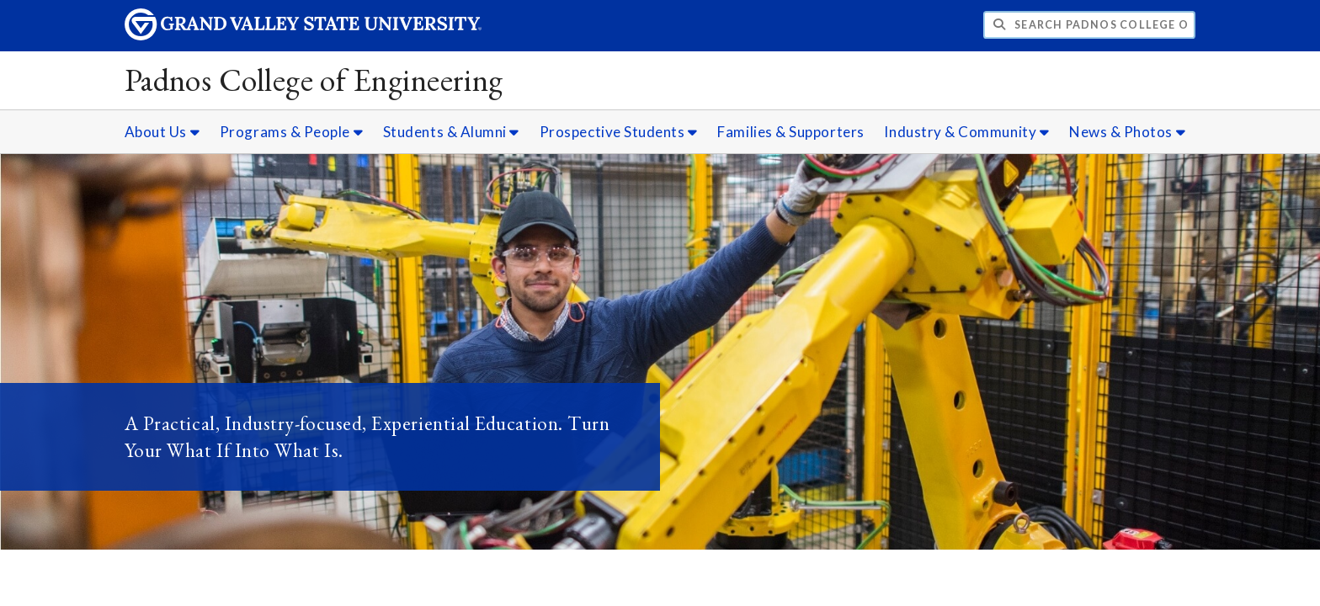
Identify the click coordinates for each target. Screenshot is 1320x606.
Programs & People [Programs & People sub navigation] (291, 132)
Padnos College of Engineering (314, 79)
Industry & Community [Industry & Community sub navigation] (966, 132)
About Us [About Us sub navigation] (162, 132)
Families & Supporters (790, 132)
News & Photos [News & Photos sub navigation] (1127, 132)
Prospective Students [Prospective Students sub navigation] (619, 132)
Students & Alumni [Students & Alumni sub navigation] (451, 132)
